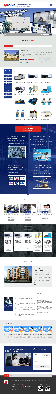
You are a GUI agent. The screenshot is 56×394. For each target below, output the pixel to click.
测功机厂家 (11, 375)
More (51, 294)
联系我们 (44, 380)
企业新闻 (5, 293)
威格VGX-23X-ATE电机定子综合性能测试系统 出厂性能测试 (23, 119)
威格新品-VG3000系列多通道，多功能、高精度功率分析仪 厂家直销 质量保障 (38, 82)
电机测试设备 (6, 34)
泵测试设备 (10, 34)
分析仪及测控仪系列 (7, 86)
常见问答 (36, 380)
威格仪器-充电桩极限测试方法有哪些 (43, 300)
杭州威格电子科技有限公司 (26, 4)
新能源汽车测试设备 (7, 76)
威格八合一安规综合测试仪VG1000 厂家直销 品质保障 (35, 119)
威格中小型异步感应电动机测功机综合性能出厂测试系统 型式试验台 (37, 107)
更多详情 (35, 284)
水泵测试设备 (7, 83)
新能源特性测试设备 (7, 91)
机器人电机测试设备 (7, 79)
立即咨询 (45, 218)
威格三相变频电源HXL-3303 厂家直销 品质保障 (48, 119)
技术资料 (5, 323)
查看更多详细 (23, 59)
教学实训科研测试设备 (7, 94)
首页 (12, 380)
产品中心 (16, 70)
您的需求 (35, 354)
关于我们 (16, 380)
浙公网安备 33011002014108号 (27, 386)
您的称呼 (35, 358)
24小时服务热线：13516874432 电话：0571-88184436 (20, 388)
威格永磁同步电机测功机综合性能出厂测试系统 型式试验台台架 (23, 107)
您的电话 (35, 361)
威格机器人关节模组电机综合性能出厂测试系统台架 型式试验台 (23, 82)
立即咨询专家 (31, 59)
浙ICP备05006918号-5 (15, 386)
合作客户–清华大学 (24, 50)
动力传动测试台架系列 (7, 88)
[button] (24, 31)
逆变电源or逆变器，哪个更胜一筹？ (23, 313)
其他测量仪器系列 (7, 97)
